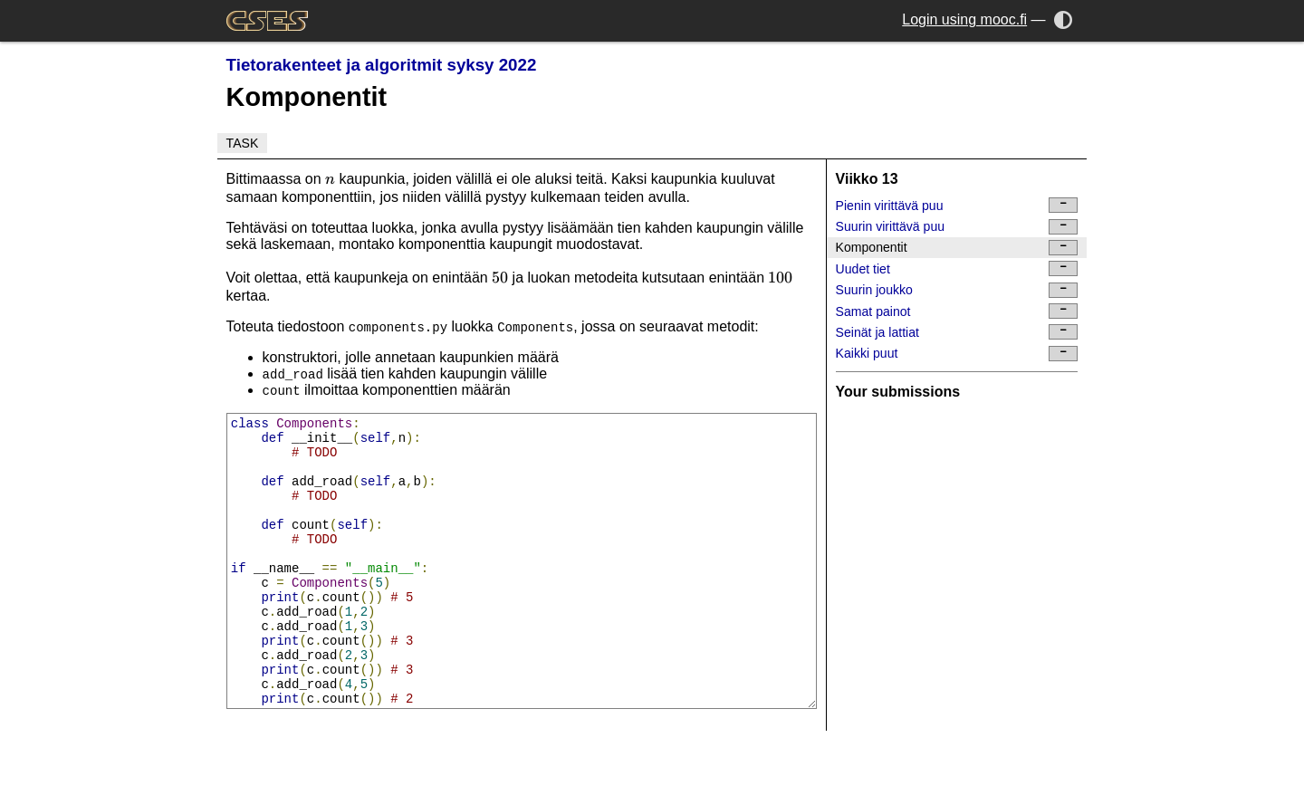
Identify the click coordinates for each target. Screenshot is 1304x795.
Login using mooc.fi (964, 19)
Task (242, 143)
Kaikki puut (957, 353)
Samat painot (957, 311)
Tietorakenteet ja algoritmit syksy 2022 (381, 64)
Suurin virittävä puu (957, 227)
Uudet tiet (957, 268)
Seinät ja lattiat (957, 332)
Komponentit (957, 247)
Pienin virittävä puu (957, 205)
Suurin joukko (957, 290)
